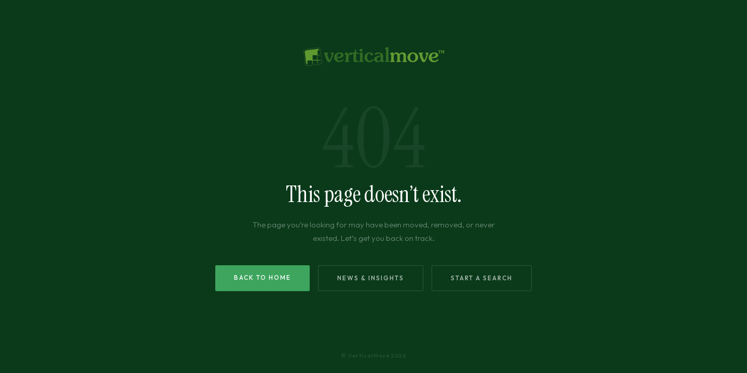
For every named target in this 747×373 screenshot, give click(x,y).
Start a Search (482, 278)
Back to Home (262, 277)
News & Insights (370, 278)
